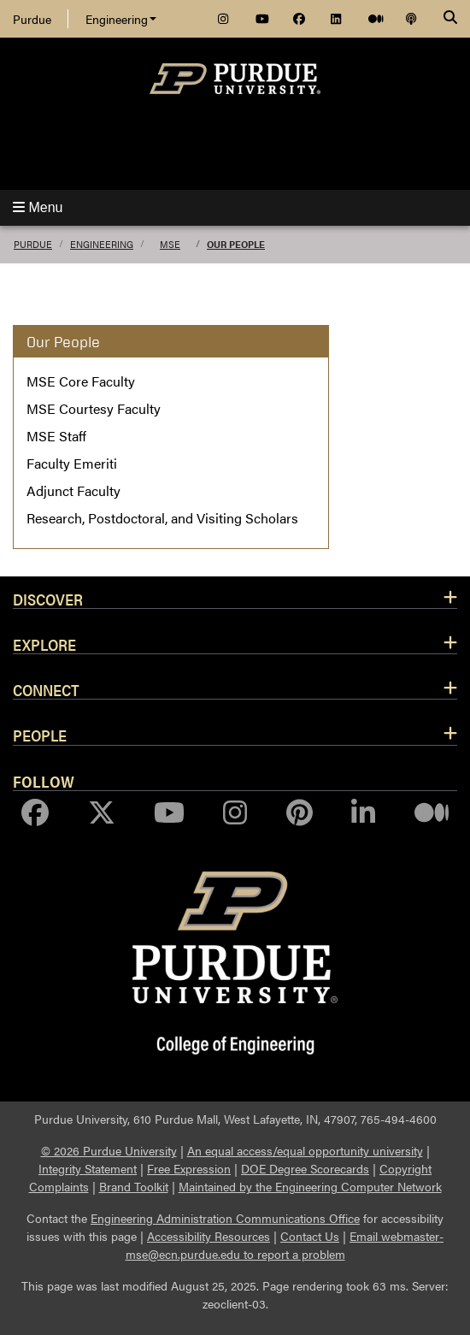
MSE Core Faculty (80, 381)
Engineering (120, 18)
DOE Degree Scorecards (305, 1168)
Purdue (32, 18)
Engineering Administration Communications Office (225, 1217)
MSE (170, 244)
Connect (46, 689)
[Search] (450, 19)
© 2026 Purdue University (109, 1150)
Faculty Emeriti (71, 463)
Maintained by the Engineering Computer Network (310, 1186)
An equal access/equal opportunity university (305, 1150)
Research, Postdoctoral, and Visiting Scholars (162, 518)
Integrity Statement (87, 1168)
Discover (48, 599)
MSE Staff (56, 436)
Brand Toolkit (133, 1186)
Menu (37, 207)
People (40, 735)
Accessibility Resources (208, 1235)
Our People (236, 244)
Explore (44, 644)
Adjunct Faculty (73, 490)
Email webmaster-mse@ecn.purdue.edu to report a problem (285, 1244)
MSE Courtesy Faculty (93, 408)
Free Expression (189, 1168)
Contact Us (309, 1235)
